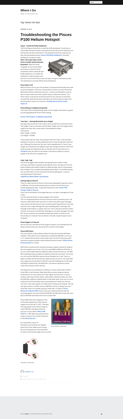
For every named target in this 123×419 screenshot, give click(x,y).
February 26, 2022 (26, 29)
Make (26, 414)
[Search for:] (96, 2)
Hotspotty (24, 151)
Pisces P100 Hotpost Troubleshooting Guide (36, 117)
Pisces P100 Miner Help (39, 379)
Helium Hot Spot (27, 379)
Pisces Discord (30, 318)
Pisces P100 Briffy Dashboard (51, 55)
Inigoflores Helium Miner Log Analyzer (34, 177)
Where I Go (28, 10)
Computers (25, 376)
